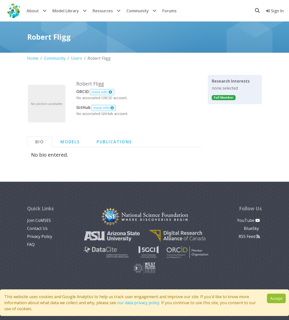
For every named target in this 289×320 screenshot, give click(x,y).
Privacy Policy (39, 236)
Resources (103, 11)
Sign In (275, 11)
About (33, 11)
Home (32, 58)
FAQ (31, 244)
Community (137, 11)
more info (102, 92)
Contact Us (37, 228)
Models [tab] (70, 142)
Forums (169, 11)
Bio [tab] (39, 142)
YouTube (248, 220)
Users (76, 58)
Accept (276, 298)
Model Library (65, 11)
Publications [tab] (114, 142)
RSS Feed (249, 236)
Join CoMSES (39, 220)
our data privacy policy (138, 302)
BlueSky (252, 228)
